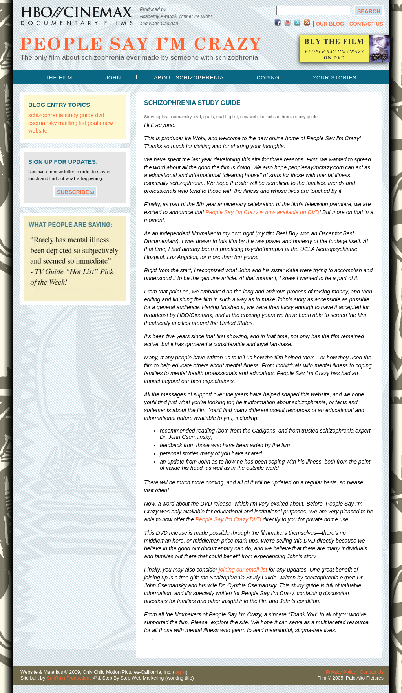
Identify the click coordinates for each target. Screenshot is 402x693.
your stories (334, 78)
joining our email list (243, 569)
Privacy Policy (341, 672)
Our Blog (330, 24)
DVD (228, 519)
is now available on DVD (262, 212)
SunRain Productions (69, 678)
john (113, 78)
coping (268, 78)
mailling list (72, 123)
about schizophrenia (189, 78)
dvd (99, 115)
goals (94, 123)
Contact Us (366, 24)
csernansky (42, 123)
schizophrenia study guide (60, 115)
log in (180, 672)
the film (59, 78)
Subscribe (73, 192)
